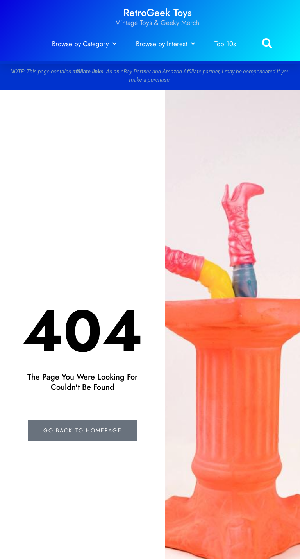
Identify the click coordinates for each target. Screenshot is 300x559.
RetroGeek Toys (157, 12)
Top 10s (225, 43)
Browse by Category (84, 44)
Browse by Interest (165, 44)
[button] (267, 44)
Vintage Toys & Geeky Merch (157, 23)
